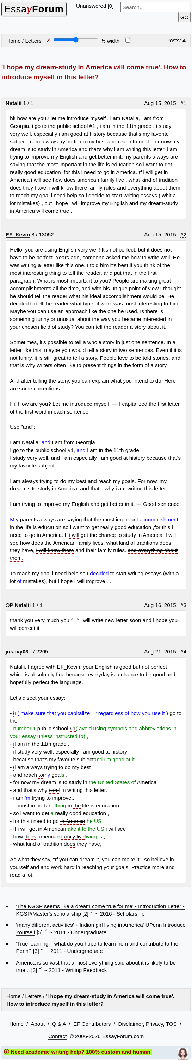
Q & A (59, 1024)
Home (13, 41)
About (38, 1024)
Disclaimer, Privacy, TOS (147, 1024)
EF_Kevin (18, 234)
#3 (183, 605)
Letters (33, 41)
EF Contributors (92, 1024)
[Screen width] (76, 40)
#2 (183, 234)
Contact (57, 1036)
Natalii (14, 103)
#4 (183, 652)
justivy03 (17, 652)
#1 (183, 103)
